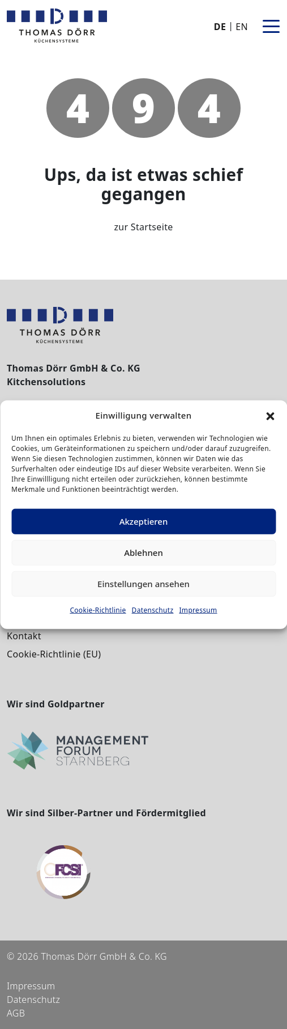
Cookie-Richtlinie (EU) (54, 654)
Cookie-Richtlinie (98, 609)
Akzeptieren (143, 521)
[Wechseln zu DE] (221, 26)
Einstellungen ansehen (143, 583)
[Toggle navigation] (271, 25)
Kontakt (24, 636)
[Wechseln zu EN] (240, 26)
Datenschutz (153, 609)
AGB (16, 1013)
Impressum (198, 609)
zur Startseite (143, 227)
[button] (270, 415)
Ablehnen (143, 552)
